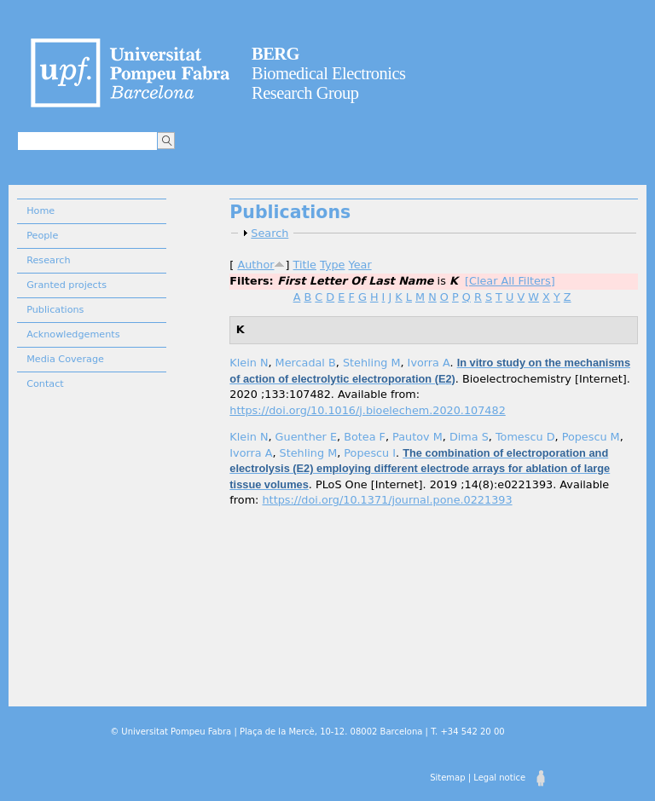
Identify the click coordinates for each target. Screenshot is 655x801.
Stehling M (372, 362)
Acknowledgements (72, 334)
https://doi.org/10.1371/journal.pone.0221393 (388, 499)
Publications (55, 309)
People (42, 235)
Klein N (248, 362)
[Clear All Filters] (510, 280)
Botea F (364, 436)
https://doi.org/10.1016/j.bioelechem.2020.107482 (367, 410)
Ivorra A (429, 362)
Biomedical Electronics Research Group (329, 73)
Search (269, 233)
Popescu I (370, 453)
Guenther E (306, 436)
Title (304, 264)
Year (360, 264)
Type (332, 264)
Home (40, 210)
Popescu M (591, 436)
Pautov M (417, 436)
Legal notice (499, 777)
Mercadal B (305, 362)
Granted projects (66, 285)
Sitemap (447, 777)
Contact (45, 383)
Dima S (469, 436)
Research (48, 260)
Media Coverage (65, 359)
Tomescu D (525, 436)
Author (255, 264)
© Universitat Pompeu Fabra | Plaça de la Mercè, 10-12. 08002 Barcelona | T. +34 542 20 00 (307, 731)
